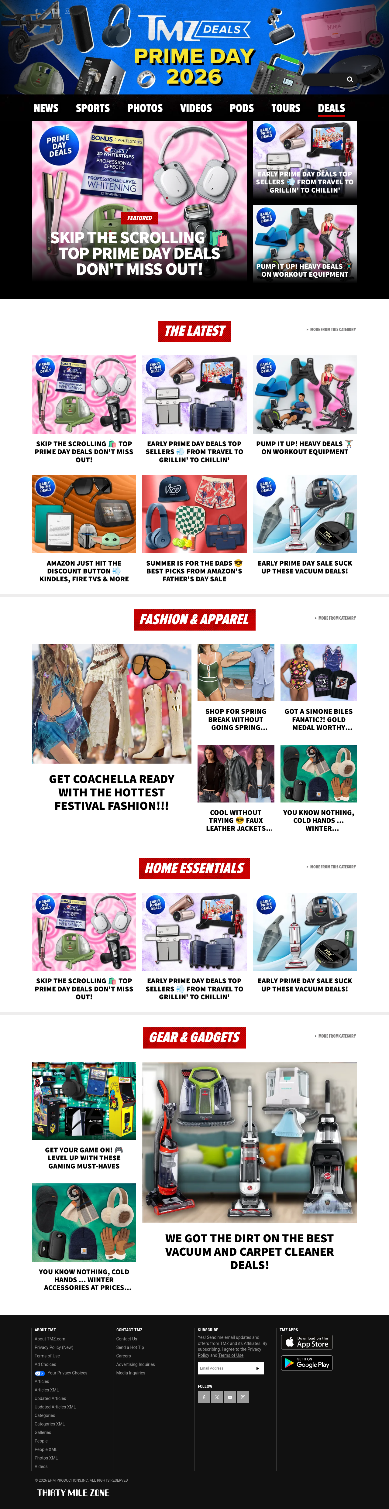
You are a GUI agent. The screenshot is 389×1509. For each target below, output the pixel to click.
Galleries (43, 1432)
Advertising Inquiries (135, 1364)
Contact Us (126, 1338)
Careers (123, 1355)
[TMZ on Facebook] (36, 11)
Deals (331, 108)
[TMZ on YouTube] (230, 1397)
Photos (145, 108)
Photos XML (46, 1458)
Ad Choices (45, 1364)
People (41, 1441)
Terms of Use (47, 1355)
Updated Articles (50, 1398)
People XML (46, 1449)
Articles (42, 1381)
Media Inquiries (130, 1372)
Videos (196, 108)
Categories (45, 1415)
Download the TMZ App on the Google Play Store (307, 1363)
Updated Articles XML (55, 1407)
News (46, 108)
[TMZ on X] (45, 11)
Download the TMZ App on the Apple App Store (307, 1342)
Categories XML (50, 1424)
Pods (242, 108)
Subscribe (258, 1368)
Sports (93, 108)
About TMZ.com (50, 1338)
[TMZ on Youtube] (56, 11)
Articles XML (47, 1390)
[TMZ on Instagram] (67, 11)
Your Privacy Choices (61, 1372)
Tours (285, 108)
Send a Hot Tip (130, 1347)
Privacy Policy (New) (54, 1347)
